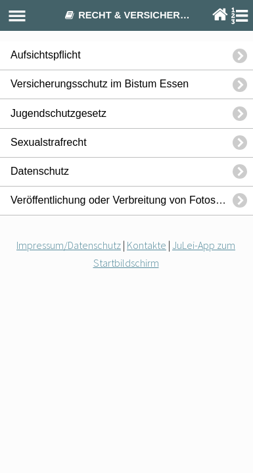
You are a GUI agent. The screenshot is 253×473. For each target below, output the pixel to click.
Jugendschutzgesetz (58, 113)
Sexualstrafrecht (49, 142)
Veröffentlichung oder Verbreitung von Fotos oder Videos (132, 200)
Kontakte (146, 245)
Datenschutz (40, 171)
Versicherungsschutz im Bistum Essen (100, 83)
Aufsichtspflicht (46, 54)
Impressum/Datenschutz (68, 245)
